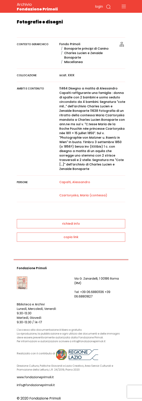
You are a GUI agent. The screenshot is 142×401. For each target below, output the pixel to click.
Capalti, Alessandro (74, 182)
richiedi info (71, 223)
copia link (71, 237)
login (99, 6)
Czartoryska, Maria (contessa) (83, 195)
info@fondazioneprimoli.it (36, 385)
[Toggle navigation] (123, 6)
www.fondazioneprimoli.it (35, 377)
